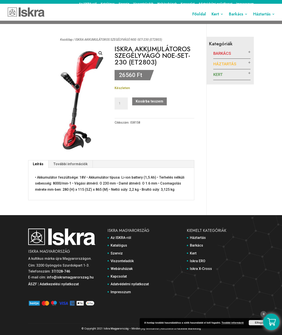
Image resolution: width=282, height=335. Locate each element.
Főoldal (199, 18)
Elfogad (260, 322)
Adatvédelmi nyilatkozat (215, 3)
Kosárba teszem (149, 101)
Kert (215, 18)
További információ (232, 322)
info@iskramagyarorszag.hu (70, 277)
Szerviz (124, 3)
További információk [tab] (70, 164)
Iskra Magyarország (116, 328)
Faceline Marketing (188, 328)
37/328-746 (61, 271)
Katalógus (108, 3)
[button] (100, 53)
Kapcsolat (188, 3)
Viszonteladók (143, 3)
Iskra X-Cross (201, 269)
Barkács (236, 18)
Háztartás (262, 18)
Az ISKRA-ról (88, 3)
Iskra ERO (197, 261)
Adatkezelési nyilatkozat (59, 284)
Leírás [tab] (38, 164)
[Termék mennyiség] (121, 103)
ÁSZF (32, 284)
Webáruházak (167, 3)
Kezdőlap (66, 39)
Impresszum (245, 3)
